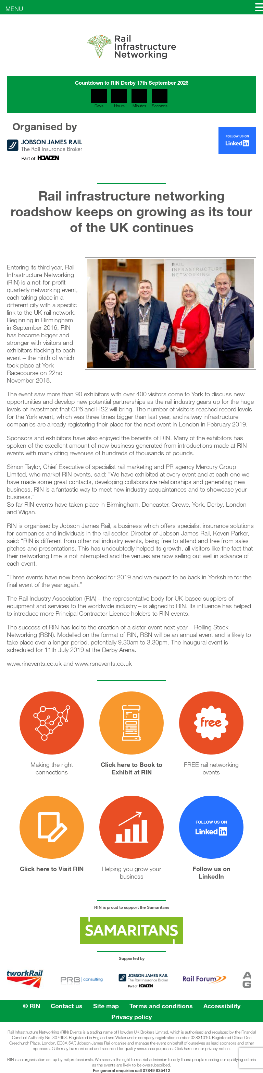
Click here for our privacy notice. (202, 1048)
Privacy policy (131, 1017)
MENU (14, 8)
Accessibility (221, 1006)
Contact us (67, 1006)
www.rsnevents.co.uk (103, 663)
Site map (106, 1006)
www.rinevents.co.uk (34, 663)
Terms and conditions (161, 1006)
